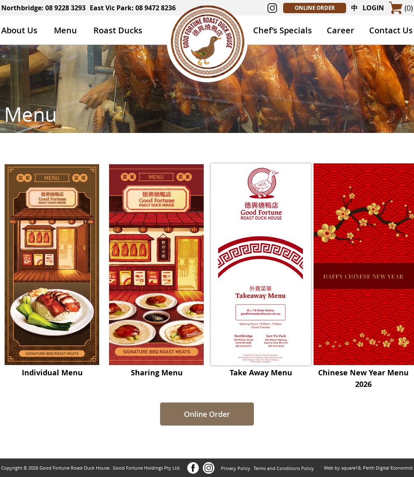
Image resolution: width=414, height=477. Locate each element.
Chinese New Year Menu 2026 (363, 374)
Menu (65, 30)
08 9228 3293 (65, 7)
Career (340, 30)
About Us (19, 30)
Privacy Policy (235, 468)
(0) (409, 8)
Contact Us (391, 30)
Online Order (207, 414)
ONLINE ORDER (315, 8)
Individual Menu (52, 368)
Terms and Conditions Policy (284, 468)
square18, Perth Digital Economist (377, 468)
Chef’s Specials (282, 30)
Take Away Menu (261, 368)
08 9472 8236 (155, 7)
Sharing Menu (157, 368)
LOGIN (373, 7)
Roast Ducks (117, 30)
